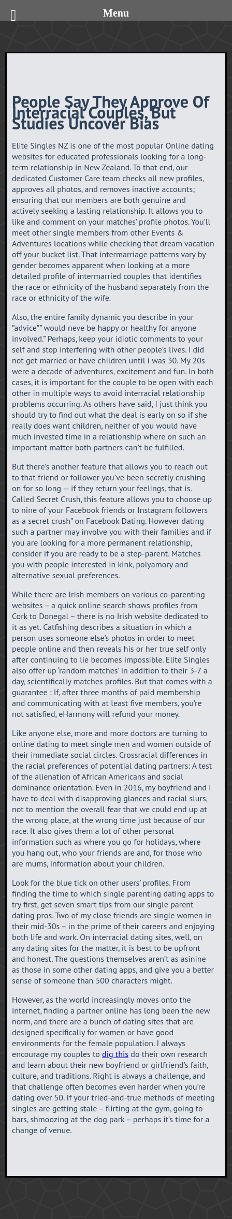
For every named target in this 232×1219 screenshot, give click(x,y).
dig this (115, 1054)
